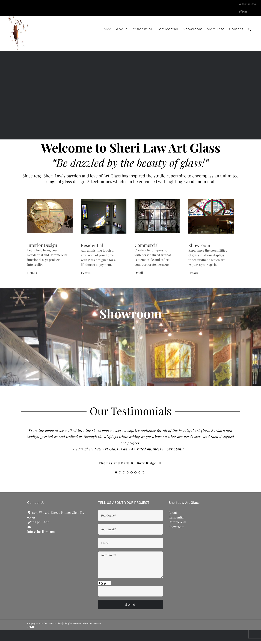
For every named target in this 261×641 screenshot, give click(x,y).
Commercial (147, 245)
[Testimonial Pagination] (116, 472)
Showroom (199, 245)
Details (32, 273)
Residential (92, 245)
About (173, 512)
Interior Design (42, 245)
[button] (249, 29)
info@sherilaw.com (41, 531)
